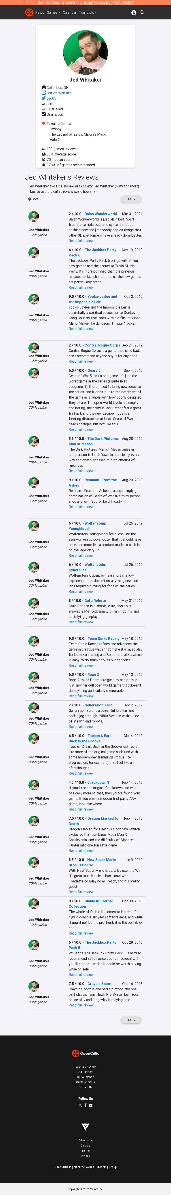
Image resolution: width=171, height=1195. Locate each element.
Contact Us (85, 1087)
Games (52, 12)
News (39, 12)
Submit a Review (85, 1066)
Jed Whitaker (38, 230)
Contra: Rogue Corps (102, 345)
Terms (85, 1150)
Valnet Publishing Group (101, 1167)
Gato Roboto (95, 600)
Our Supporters (85, 1082)
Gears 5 (94, 370)
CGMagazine (37, 235)
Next (130, 198)
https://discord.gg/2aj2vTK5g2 (108, 2)
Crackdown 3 (98, 782)
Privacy (85, 1155)
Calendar (70, 12)
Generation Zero (99, 705)
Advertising (86, 1140)
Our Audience (85, 1077)
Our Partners (85, 1071)
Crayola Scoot (100, 983)
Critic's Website (59, 93)
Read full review (81, 240)
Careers (85, 1145)
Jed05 (51, 98)
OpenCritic (61, 1167)
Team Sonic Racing (104, 638)
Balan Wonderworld (101, 214)
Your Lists (87, 12)
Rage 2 (93, 674)
